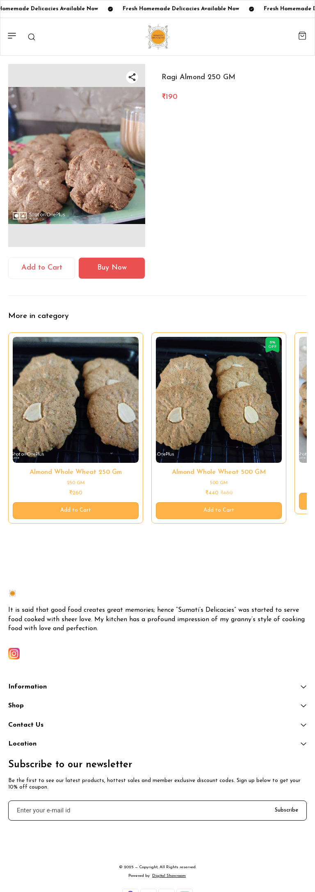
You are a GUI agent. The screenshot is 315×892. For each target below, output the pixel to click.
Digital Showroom (169, 876)
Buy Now (112, 268)
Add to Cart (41, 268)
